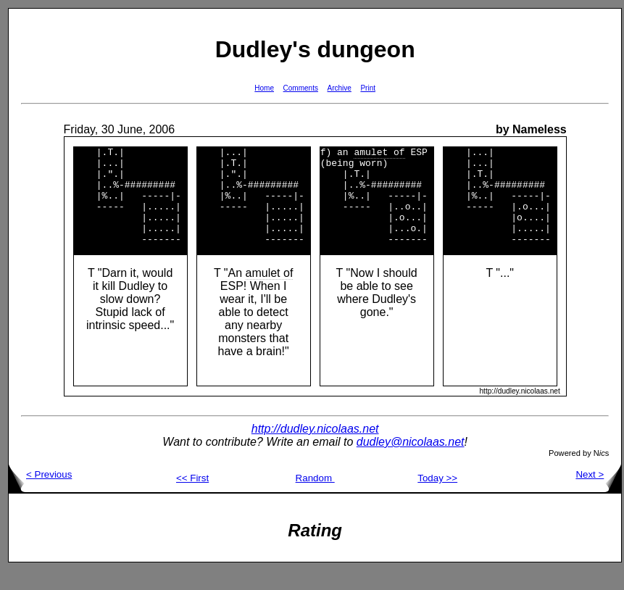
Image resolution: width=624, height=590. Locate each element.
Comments (300, 88)
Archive (339, 88)
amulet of (270, 292)
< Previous (40, 494)
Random (315, 497)
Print (367, 88)
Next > (598, 494)
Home (264, 88)
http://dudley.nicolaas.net (315, 448)
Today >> (437, 497)
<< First (192, 497)
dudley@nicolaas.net (411, 461)
